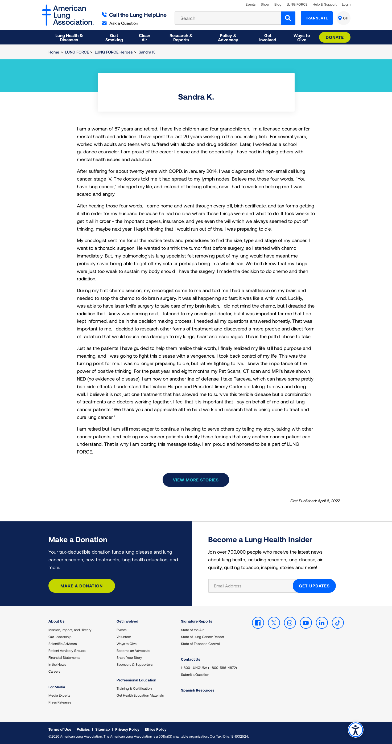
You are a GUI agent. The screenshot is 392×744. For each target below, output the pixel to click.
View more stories (196, 479)
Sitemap (102, 729)
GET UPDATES (314, 585)
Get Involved (127, 621)
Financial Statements (64, 657)
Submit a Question (195, 674)
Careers (54, 671)
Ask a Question (120, 23)
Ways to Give (127, 643)
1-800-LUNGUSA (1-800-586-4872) (209, 667)
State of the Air (192, 630)
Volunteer (124, 637)
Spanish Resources (197, 690)
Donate (335, 37)
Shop (265, 4)
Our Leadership (60, 637)
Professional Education (136, 680)
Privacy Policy (127, 729)
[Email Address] (253, 586)
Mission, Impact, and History (69, 630)
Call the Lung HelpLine (134, 14)
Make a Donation (81, 585)
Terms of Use (59, 729)
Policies (83, 729)
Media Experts (59, 695)
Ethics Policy (156, 729)
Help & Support (325, 4)
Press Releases (59, 702)
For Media (56, 687)
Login (346, 4)
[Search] (288, 18)
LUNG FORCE (297, 4)
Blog (278, 4)
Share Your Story (129, 657)
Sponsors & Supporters (134, 664)
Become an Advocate (133, 650)
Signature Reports (196, 621)
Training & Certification (134, 688)
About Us (56, 621)
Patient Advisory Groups (66, 650)
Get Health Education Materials (140, 695)
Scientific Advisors (62, 643)
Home (53, 52)
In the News (57, 664)
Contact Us (190, 659)
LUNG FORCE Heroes (114, 52)
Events (250, 4)
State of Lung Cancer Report (202, 637)
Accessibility (355, 729)
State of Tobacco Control (200, 643)
